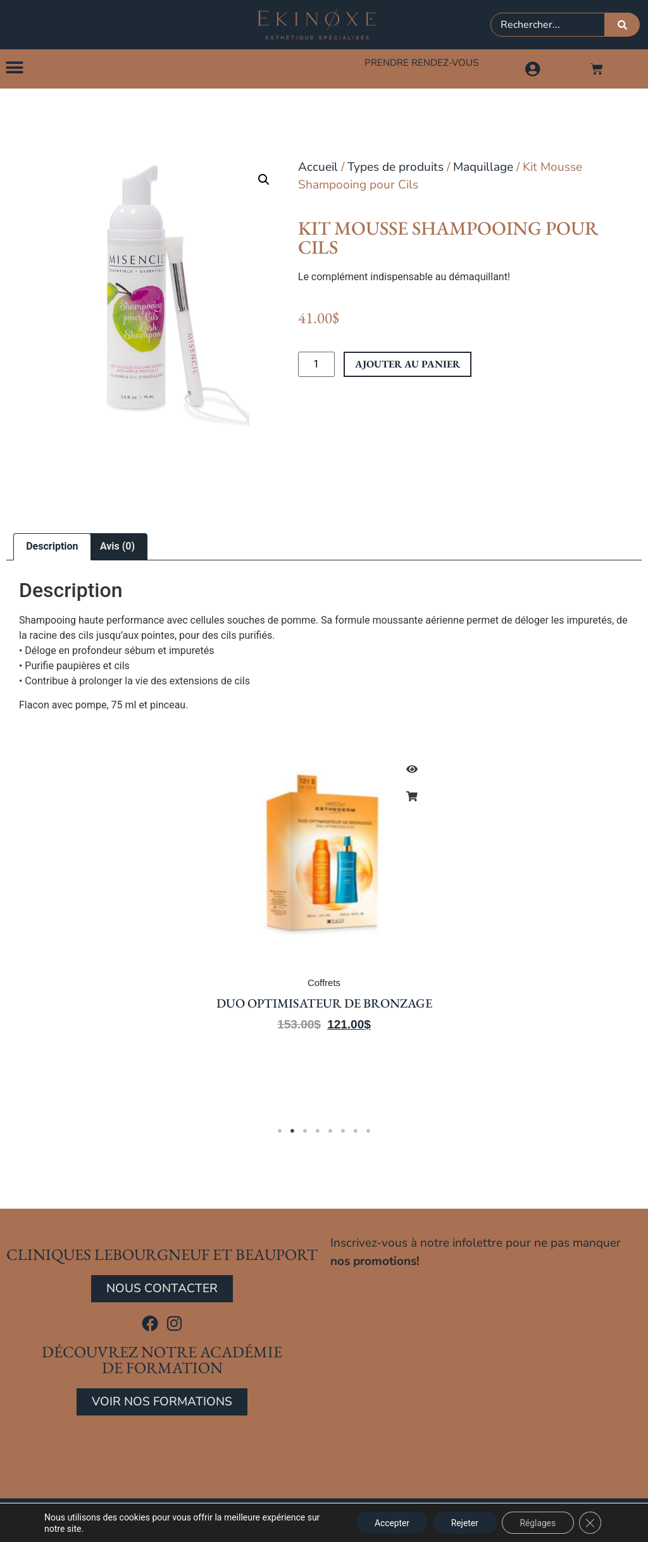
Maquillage (483, 168)
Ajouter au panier (407, 366)
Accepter (386, 1522)
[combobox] (547, 25)
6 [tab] (343, 1132)
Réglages (536, 1522)
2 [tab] (292, 1132)
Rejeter (461, 1522)
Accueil (318, 168)
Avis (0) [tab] (117, 548)
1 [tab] (279, 1132)
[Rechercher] (622, 25)
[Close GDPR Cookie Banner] (589, 1522)
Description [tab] (52, 548)
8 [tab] (368, 1132)
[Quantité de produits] (316, 366)
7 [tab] (355, 1132)
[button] (14, 68)
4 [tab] (317, 1132)
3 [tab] (305, 1132)
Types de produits (395, 168)
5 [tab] (330, 1132)
